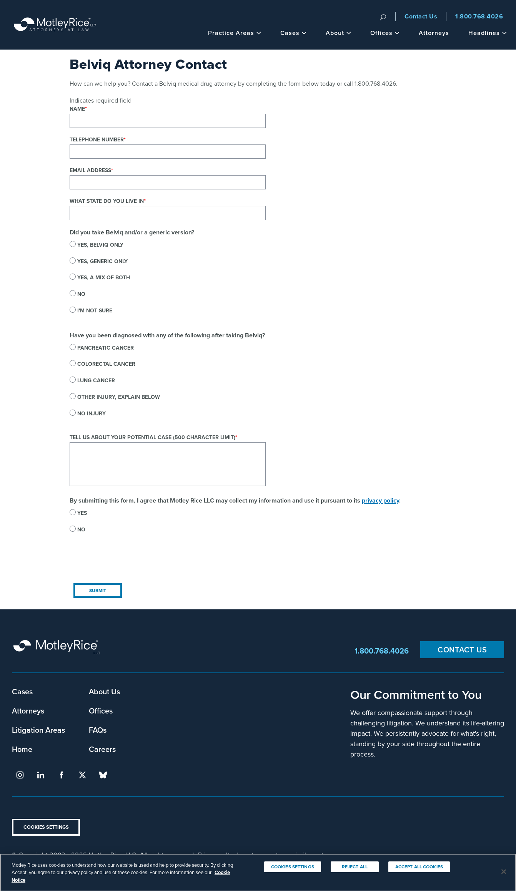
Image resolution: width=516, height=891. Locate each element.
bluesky (103, 775)
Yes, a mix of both (103, 277)
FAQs (98, 729)
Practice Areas (234, 32)
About (338, 32)
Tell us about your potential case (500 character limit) (152, 437)
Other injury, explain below (118, 397)
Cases (293, 32)
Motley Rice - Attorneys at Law (55, 24)
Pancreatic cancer (105, 348)
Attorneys (434, 32)
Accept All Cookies (419, 874)
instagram (20, 775)
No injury (91, 413)
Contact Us (420, 16)
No (81, 294)
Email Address (90, 170)
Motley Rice (58, 650)
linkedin (41, 775)
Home (22, 749)
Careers (102, 749)
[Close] (503, 879)
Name (77, 109)
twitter (82, 775)
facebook (61, 775)
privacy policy (380, 500)
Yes (82, 513)
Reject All (355, 874)
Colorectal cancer (106, 364)
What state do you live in (107, 201)
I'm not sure (94, 310)
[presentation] (128, 564)
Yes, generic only (102, 261)
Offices (384, 32)
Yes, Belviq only (100, 245)
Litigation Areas (38, 729)
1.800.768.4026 (479, 16)
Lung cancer (96, 380)
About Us (104, 691)
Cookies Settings (46, 827)
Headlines (487, 32)
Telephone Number (97, 139)
